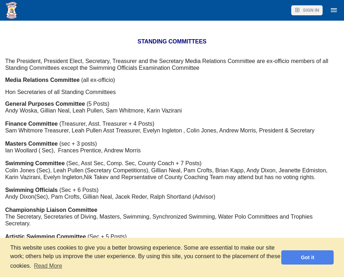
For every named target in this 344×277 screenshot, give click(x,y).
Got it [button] (307, 257)
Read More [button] (48, 266)
